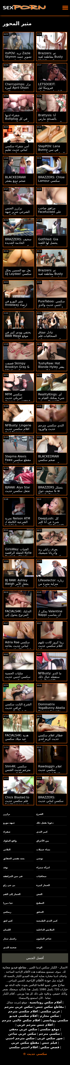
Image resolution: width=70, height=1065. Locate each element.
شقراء (6, 832)
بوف (5, 867)
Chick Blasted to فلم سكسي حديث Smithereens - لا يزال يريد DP (17, 803)
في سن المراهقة (12, 876)
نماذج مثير (58, 985)
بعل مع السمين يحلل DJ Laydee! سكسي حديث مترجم (18, 273)
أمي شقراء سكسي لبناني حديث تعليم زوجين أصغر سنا (17, 149)
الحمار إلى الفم (12, 894)
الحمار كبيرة (43, 885)
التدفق (40, 912)
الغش (39, 894)
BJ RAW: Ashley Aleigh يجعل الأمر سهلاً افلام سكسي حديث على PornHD (17, 585)
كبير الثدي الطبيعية (46, 920)
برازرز (6, 814)
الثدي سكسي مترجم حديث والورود (51, 427)
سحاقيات (41, 876)
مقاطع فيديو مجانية (14, 967)
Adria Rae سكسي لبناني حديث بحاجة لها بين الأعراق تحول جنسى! (18, 647)
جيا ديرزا (8, 903)
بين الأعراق (42, 840)
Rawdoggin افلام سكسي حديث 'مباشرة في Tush (50, 770)
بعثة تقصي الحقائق (14, 858)
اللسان (7, 929)
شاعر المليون (43, 938)
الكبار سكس (49, 967)
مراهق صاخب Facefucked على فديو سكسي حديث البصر (50, 213)
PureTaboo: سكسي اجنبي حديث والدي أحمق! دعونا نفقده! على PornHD (51, 307)
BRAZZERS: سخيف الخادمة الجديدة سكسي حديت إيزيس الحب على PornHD (18, 244)
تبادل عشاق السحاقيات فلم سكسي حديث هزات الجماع (50, 338)
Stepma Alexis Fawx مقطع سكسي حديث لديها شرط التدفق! (18, 462)
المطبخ (40, 903)
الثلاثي (6, 849)
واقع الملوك (10, 840)
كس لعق (8, 920)
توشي (39, 858)
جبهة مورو (9, 823)
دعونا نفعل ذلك (45, 823)
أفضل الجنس (35, 958)
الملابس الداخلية (45, 929)
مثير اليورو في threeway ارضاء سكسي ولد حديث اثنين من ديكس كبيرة (18, 307)
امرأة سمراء (43, 867)
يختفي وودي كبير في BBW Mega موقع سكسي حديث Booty (18, 338)
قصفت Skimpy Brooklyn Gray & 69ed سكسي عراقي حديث (17, 369)
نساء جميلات (43, 849)
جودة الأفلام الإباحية (39, 980)
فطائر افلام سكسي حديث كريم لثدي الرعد (50, 739)
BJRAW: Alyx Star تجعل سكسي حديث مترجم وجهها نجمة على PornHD (17, 493)
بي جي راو (9, 885)
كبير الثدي (42, 832)
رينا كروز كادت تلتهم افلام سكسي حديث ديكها (51, 645)
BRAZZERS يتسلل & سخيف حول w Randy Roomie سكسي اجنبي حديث (51, 493)
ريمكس (7, 912)
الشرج (39, 814)
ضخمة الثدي (9, 947)
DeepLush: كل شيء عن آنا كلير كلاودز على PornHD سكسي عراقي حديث (51, 524)
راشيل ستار (9, 938)
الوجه (39, 947)
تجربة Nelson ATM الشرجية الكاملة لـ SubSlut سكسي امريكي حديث (17, 524)
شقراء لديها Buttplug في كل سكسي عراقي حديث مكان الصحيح (18, 120)
